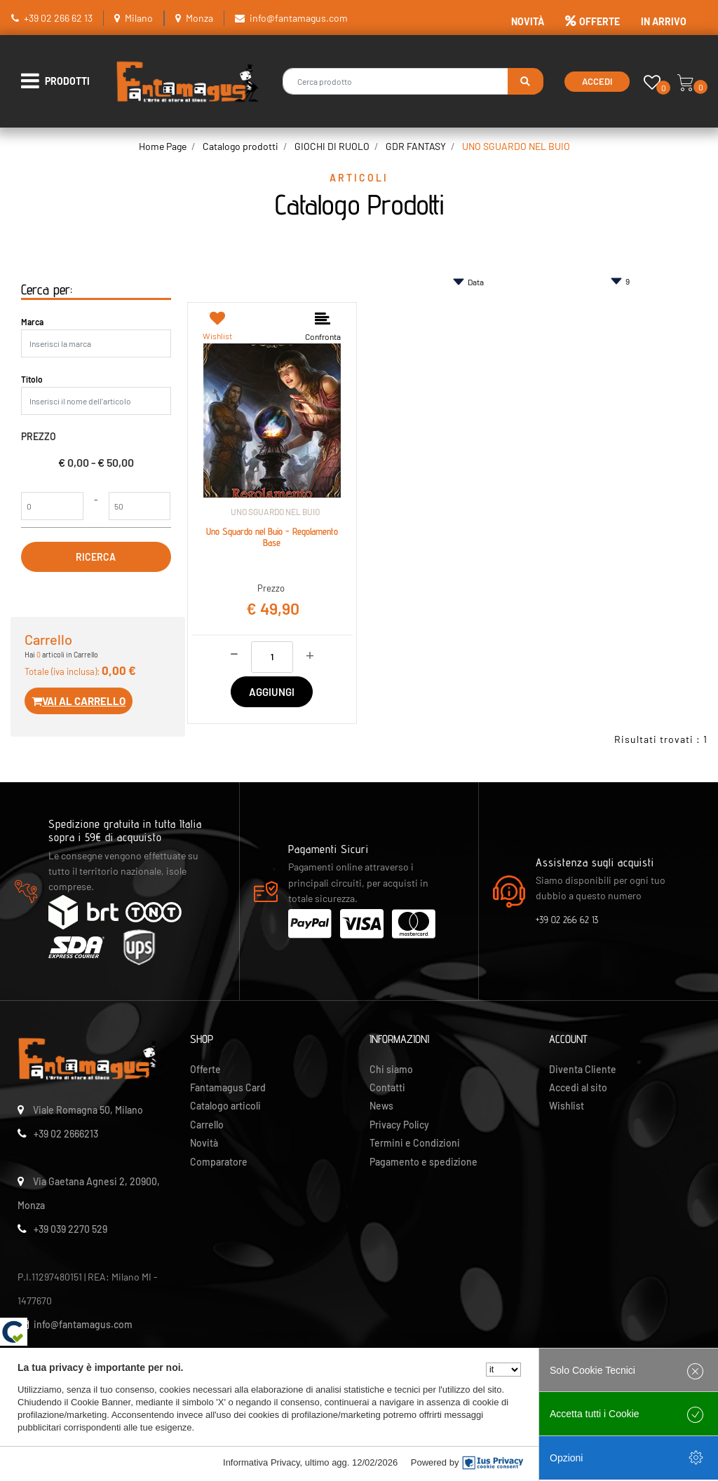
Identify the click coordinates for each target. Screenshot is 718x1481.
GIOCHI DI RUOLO (332, 146)
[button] (525, 81)
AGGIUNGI (271, 691)
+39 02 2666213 (66, 1134)
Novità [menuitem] (204, 1143)
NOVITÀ (527, 21)
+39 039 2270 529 (70, 1229)
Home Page (163, 146)
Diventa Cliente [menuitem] (582, 1069)
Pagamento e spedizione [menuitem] (423, 1162)
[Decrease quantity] (234, 651)
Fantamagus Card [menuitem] (228, 1087)
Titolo (32, 379)
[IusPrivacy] (492, 1462)
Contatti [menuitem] (387, 1087)
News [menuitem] (381, 1106)
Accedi (597, 81)
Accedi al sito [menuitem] (578, 1087)
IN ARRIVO (663, 21)
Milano (139, 18)
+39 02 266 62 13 (58, 18)
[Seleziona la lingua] (503, 1370)
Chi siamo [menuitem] (391, 1069)
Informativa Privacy (261, 1462)
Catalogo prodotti (240, 146)
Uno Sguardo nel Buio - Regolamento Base (272, 537)
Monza (199, 18)
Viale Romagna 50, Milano (88, 1110)
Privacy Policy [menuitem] (399, 1125)
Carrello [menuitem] (207, 1125)
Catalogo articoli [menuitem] (225, 1106)
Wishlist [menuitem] (566, 1106)
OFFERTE (592, 21)
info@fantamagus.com (299, 18)
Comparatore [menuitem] (219, 1162)
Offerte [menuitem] (205, 1069)
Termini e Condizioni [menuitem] (415, 1143)
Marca (32, 322)
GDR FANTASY (416, 146)
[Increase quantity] (310, 654)
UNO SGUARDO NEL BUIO (516, 146)
